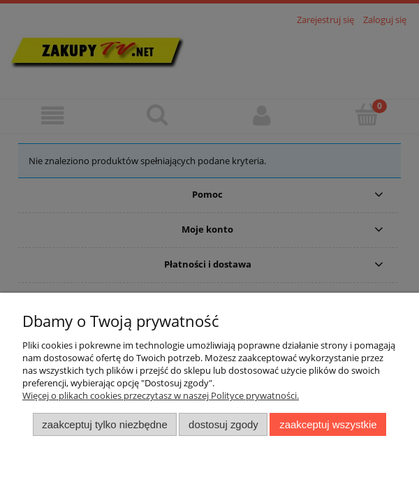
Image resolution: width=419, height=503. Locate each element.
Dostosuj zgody (223, 424)
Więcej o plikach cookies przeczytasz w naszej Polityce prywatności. (160, 395)
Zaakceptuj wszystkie (327, 424)
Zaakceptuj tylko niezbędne (104, 424)
